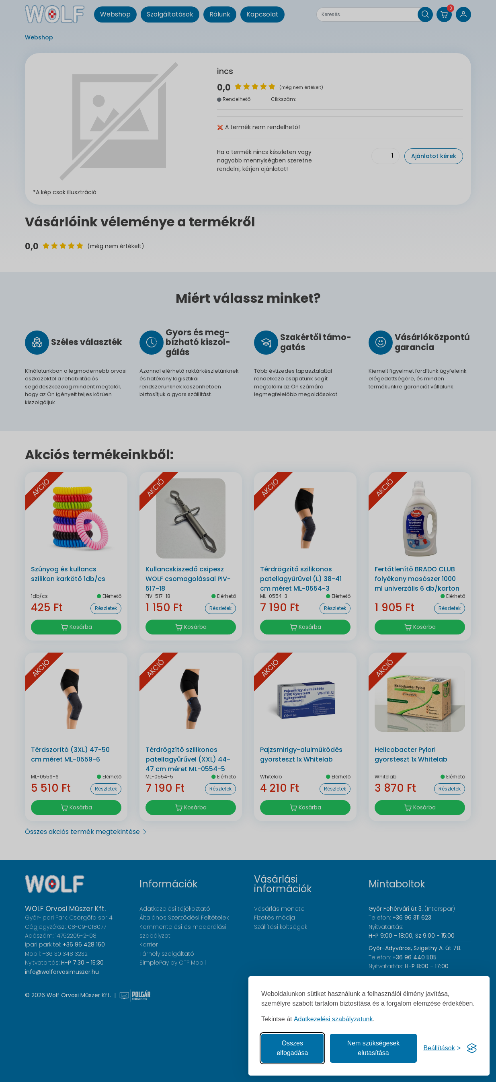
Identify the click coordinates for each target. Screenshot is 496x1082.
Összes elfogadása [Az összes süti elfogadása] (292, 1048)
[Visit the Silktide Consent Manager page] (472, 1048)
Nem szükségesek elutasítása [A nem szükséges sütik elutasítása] (373, 1048)
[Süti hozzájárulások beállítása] (442, 1048)
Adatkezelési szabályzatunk (333, 1019)
